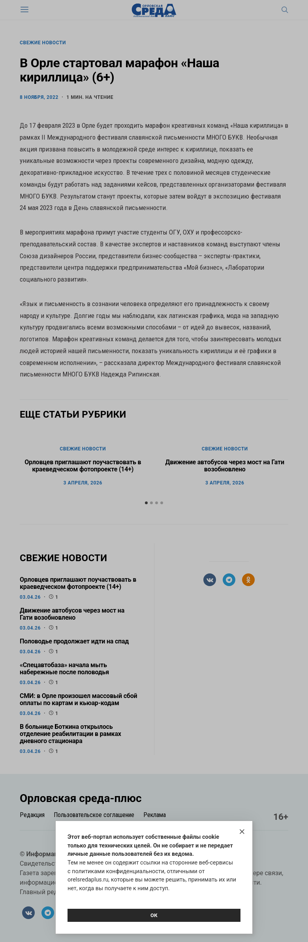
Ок (154, 915)
